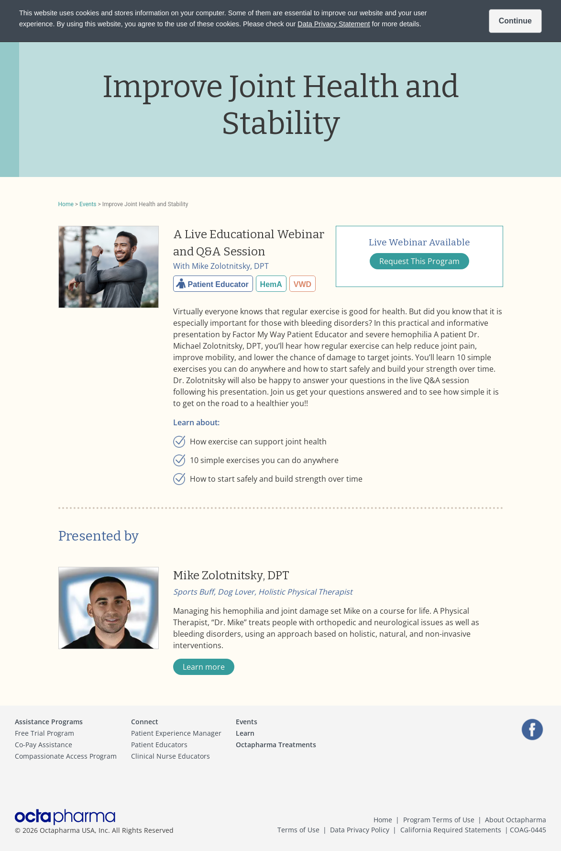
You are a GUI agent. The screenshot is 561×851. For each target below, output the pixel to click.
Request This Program (419, 261)
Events (88, 204)
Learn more (204, 667)
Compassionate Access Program (66, 756)
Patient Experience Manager (176, 733)
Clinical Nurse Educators (170, 756)
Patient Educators (159, 744)
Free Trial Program (44, 733)
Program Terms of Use (438, 819)
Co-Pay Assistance (43, 744)
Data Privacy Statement (333, 24)
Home (66, 204)
